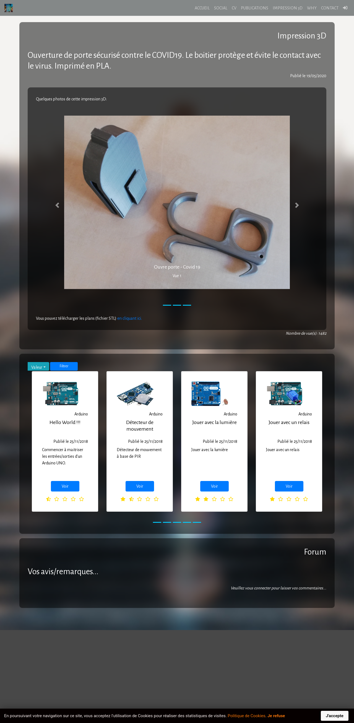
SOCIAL (220, 8)
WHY (312, 8)
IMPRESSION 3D (288, 8)
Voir (65, 486)
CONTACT (330, 8)
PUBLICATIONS (254, 8)
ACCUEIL (202, 8)
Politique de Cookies (246, 715)
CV (234, 8)
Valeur (36, 367)
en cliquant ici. (129, 318)
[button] (57, 205)
